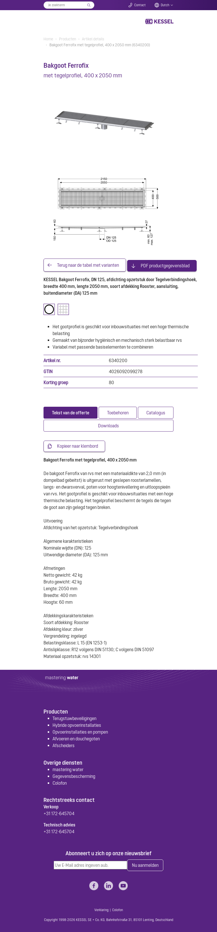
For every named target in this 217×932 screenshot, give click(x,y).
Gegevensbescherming (74, 775)
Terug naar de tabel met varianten (88, 264)
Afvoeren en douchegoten (76, 737)
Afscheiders (64, 744)
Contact (140, 5)
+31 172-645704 (59, 812)
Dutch (165, 5)
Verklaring (101, 909)
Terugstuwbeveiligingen (74, 717)
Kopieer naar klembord (77, 445)
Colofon (60, 782)
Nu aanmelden (145, 864)
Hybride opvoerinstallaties (77, 724)
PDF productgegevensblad (165, 264)
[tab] (70, 411)
